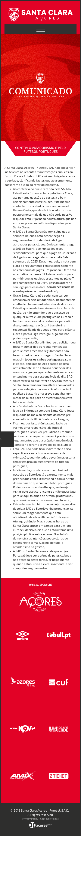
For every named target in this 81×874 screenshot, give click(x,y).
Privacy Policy (30, 818)
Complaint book (49, 818)
